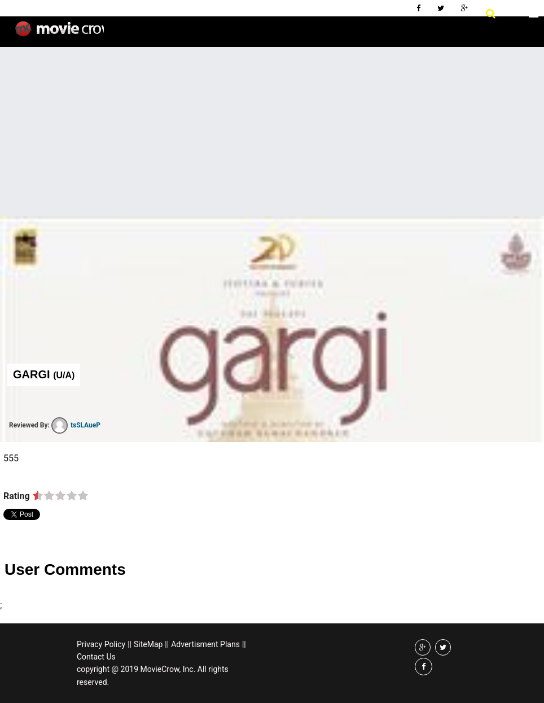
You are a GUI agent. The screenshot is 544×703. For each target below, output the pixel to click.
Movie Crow (59, 33)
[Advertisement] (272, 132)
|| (129, 644)
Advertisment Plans (205, 644)
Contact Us (96, 656)
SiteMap (148, 644)
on (37, 496)
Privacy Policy (101, 644)
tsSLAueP (75, 425)
